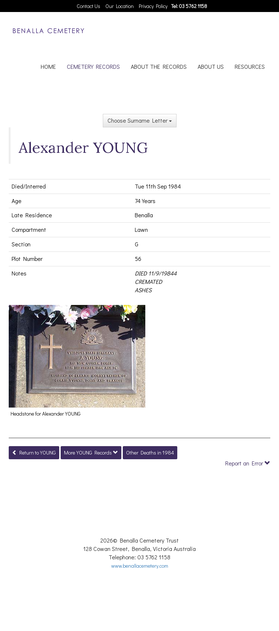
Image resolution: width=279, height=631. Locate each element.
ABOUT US (211, 66)
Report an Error (247, 463)
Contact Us (88, 6)
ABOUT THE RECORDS (159, 66)
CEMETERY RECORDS (93, 66)
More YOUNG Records (91, 452)
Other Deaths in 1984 (150, 452)
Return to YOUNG (34, 452)
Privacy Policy (153, 6)
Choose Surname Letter (140, 120)
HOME (48, 66)
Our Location (119, 6)
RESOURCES (250, 66)
